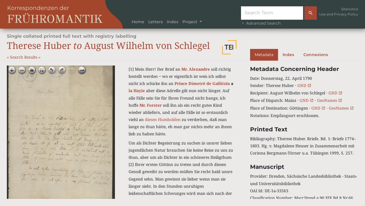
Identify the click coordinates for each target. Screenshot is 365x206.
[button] (229, 47)
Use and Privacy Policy (338, 14)
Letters (155, 21)
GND (304, 85)
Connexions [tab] (315, 54)
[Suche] (272, 13)
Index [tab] (288, 54)
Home (138, 21)
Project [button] (190, 21)
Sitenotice (349, 9)
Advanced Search (261, 23)
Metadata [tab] (264, 54)
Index (173, 21)
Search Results (24, 57)
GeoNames (329, 100)
